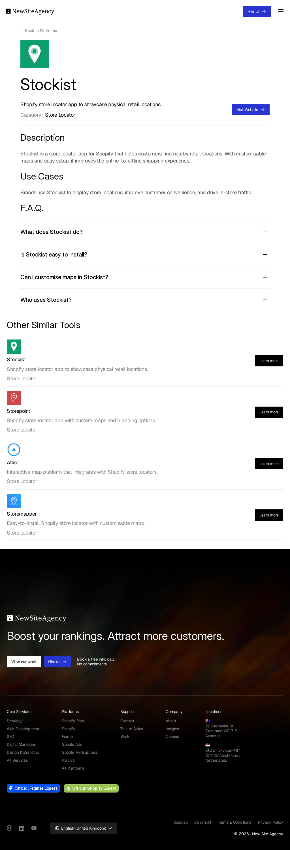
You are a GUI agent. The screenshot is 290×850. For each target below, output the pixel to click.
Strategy (14, 720)
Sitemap (180, 822)
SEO (10, 736)
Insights (172, 728)
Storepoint (18, 411)
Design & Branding (23, 752)
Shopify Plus (73, 720)
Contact (127, 720)
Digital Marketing (21, 744)
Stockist (16, 359)
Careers (172, 736)
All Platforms (73, 768)
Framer (68, 736)
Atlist (12, 462)
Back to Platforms (41, 30)
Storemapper (22, 514)
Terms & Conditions (234, 822)
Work (124, 736)
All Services (17, 760)
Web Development (23, 728)
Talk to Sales (131, 728)
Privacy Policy (270, 822)
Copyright (202, 822)
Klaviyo (68, 760)
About (171, 720)
